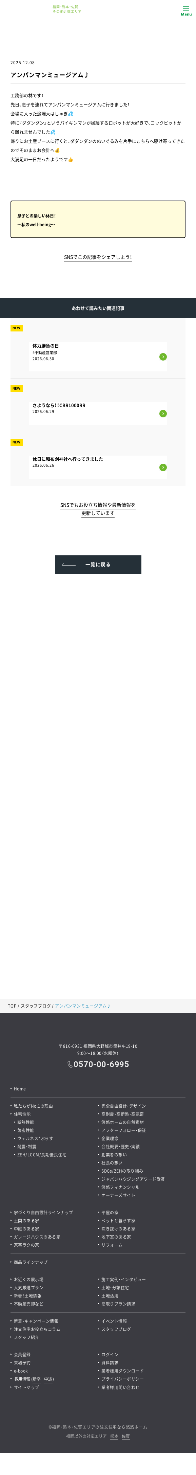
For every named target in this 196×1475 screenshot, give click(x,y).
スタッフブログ (36, 1006)
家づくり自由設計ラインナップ (43, 1212)
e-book (21, 1371)
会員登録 (22, 1355)
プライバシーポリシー (122, 1379)
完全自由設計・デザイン (123, 1106)
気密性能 (25, 1130)
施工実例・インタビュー (123, 1279)
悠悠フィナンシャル (120, 1187)
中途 (48, 1379)
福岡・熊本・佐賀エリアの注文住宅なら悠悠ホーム (99, 1427)
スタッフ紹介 (26, 1337)
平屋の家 (109, 1212)
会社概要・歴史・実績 (120, 1147)
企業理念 (109, 1138)
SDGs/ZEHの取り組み (122, 1171)
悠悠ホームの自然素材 (122, 1122)
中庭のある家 (26, 1229)
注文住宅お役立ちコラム (37, 1329)
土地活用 (109, 1296)
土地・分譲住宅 (115, 1288)
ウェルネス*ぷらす (35, 1138)
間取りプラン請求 (118, 1304)
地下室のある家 (116, 1237)
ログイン (109, 1355)
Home (20, 1089)
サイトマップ (26, 1387)
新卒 (37, 1379)
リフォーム (112, 1245)
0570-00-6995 (101, 1064)
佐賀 (126, 1436)
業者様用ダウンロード (122, 1371)
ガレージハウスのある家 (37, 1237)
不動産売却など (29, 1304)
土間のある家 (26, 1221)
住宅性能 (22, 1114)
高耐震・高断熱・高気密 (122, 1114)
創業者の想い (114, 1155)
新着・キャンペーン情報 (36, 1321)
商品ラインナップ (31, 1262)
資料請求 (109, 1363)
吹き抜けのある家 (118, 1229)
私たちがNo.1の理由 (33, 1106)
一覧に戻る (98, 564)
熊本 (114, 1436)
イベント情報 (114, 1321)
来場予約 (22, 1363)
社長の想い (112, 1163)
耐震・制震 (27, 1147)
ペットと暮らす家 (118, 1221)
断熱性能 (25, 1122)
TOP (12, 1006)
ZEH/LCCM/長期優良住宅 (42, 1155)
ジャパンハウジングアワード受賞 (133, 1179)
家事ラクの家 (26, 1245)
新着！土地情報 (28, 1296)
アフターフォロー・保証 (123, 1130)
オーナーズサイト (118, 1195)
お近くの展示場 (29, 1279)
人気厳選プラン (29, 1288)
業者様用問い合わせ (120, 1387)
